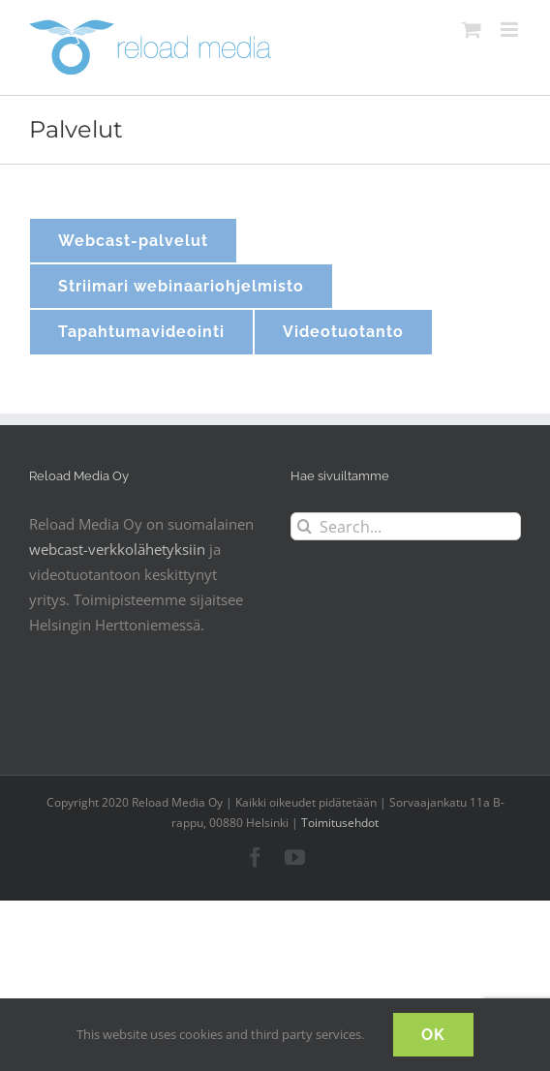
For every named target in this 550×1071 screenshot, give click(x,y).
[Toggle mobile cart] (471, 29)
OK (433, 1034)
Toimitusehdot (340, 822)
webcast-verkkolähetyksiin (117, 549)
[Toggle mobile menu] (511, 29)
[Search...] (405, 526)
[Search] (304, 526)
